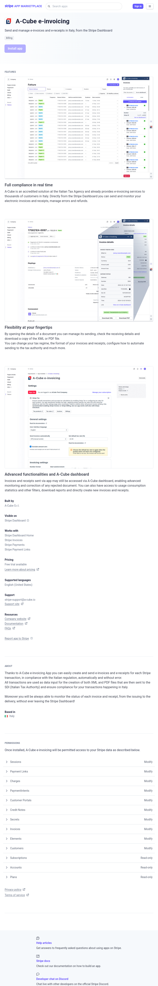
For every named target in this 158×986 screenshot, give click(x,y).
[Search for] (48, 6)
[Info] (28, 520)
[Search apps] (86, 6)
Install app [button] (15, 48)
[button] (79, 762)
